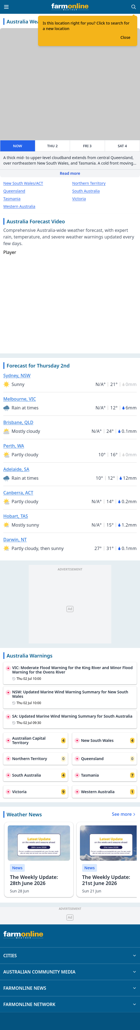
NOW (17, 145)
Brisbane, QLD (18, 422)
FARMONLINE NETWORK (70, 1004)
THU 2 (52, 145)
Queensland (14, 191)
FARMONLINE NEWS (70, 988)
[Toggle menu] (6, 7)
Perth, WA (13, 446)
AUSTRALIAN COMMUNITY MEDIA (70, 972)
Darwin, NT (15, 539)
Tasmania (11, 198)
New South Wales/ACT (23, 183)
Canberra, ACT (18, 492)
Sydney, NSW (17, 375)
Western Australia (19, 206)
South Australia (86, 191)
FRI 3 (87, 145)
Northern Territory (89, 183)
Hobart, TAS (15, 516)
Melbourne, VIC (19, 399)
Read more (70, 173)
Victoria (79, 198)
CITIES (70, 956)
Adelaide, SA (16, 469)
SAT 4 (122, 145)
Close (125, 37)
